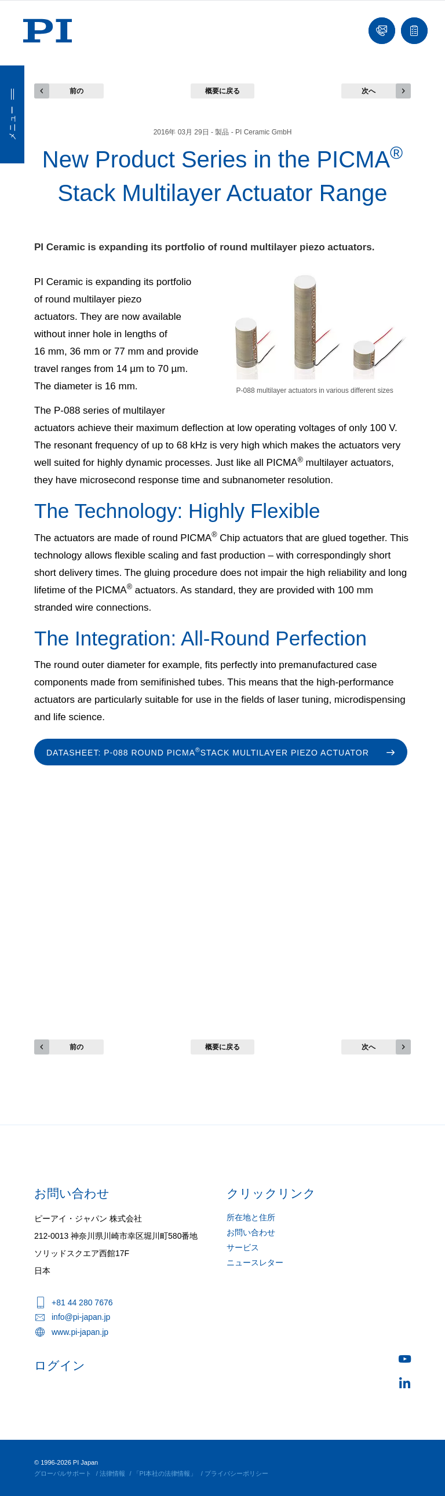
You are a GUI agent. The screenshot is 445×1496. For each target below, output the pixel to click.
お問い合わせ (251, 1232)
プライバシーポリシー (236, 1473)
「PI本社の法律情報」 (164, 1473)
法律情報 (112, 1473)
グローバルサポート (63, 1473)
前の (76, 91)
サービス (243, 1247)
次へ (368, 91)
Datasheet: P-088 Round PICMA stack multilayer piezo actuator (207, 751)
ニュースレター (255, 1262)
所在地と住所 (251, 1217)
